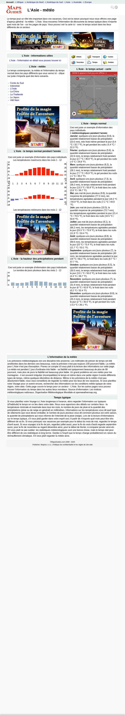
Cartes (110, 57)
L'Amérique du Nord (34, 2)
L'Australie (77, 2)
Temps (94, 62)
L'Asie (67, 2)
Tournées (80, 62)
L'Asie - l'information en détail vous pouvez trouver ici (35, 60)
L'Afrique (19, 2)
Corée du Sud (17, 83)
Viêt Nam (14, 100)
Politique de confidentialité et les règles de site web (73, 445)
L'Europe (87, 2)
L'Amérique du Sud (54, 2)
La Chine (14, 91)
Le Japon (14, 97)
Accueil (9, 2)
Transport (96, 57)
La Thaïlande (16, 94)
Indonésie (15, 86)
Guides (111, 62)
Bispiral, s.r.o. (46, 445)
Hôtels (78, 57)
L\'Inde (13, 88)
